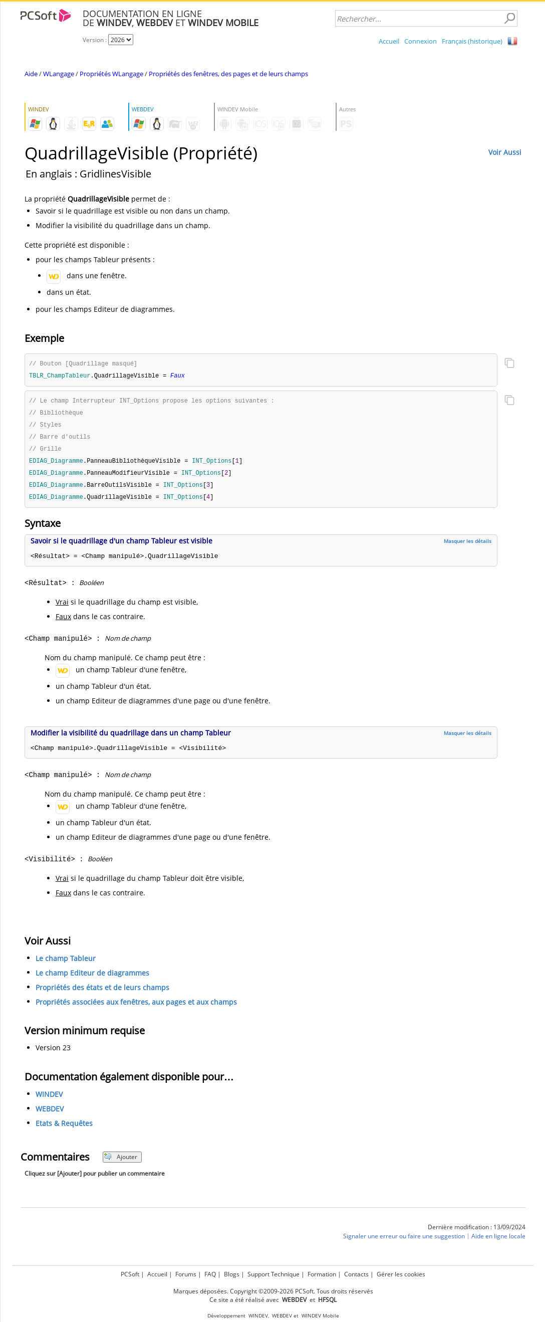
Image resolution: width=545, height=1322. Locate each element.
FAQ (210, 1274)
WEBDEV (50, 1114)
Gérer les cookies (401, 1274)
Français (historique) (472, 41)
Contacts (356, 1274)
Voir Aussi (504, 152)
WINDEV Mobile (320, 1315)
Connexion (420, 41)
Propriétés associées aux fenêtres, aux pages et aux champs (136, 1007)
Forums (185, 1274)
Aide (31, 73)
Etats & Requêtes (64, 1129)
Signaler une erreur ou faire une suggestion (404, 1241)
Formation (322, 1274)
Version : (95, 40)
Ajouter (120, 1162)
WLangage (58, 73)
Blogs (231, 1274)
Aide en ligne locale (498, 1241)
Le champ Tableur (66, 964)
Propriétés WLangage (111, 73)
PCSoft (130, 1274)
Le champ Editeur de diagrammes (92, 978)
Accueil (389, 41)
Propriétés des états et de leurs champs (102, 993)
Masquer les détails (467, 546)
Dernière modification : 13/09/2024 (476, 1232)
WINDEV (49, 1099)
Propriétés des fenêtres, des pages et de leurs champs (228, 73)
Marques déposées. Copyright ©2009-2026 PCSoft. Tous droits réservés (273, 1291)
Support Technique (273, 1274)
